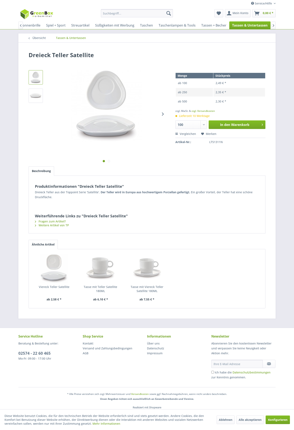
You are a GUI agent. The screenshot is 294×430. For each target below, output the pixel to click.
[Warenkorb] (264, 13)
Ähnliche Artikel (43, 244)
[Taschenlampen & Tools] (177, 25)
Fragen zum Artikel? (50, 221)
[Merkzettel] (218, 13)
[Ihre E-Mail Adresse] (237, 364)
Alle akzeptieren (250, 420)
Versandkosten (140, 394)
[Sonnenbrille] (30, 25)
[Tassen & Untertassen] (250, 25)
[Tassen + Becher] (213, 25)
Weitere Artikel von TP (52, 225)
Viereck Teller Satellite (54, 287)
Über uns (153, 343)
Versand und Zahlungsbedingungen (107, 348)
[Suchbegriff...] (137, 13)
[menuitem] (137, 13)
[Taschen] (146, 25)
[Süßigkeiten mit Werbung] (114, 25)
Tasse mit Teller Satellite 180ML (100, 289)
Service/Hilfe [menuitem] (262, 3)
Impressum (155, 353)
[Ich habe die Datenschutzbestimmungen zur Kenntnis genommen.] (212, 372)
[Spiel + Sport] (55, 25)
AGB (85, 353)
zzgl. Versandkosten (203, 111)
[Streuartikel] (80, 25)
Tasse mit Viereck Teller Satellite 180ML (147, 289)
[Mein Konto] (238, 13)
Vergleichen (185, 134)
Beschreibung (41, 171)
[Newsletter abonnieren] (269, 364)
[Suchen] (168, 13)
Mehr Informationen (106, 424)
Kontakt (88, 343)
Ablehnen (225, 420)
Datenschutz (155, 348)
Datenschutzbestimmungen (252, 372)
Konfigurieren (277, 420)
